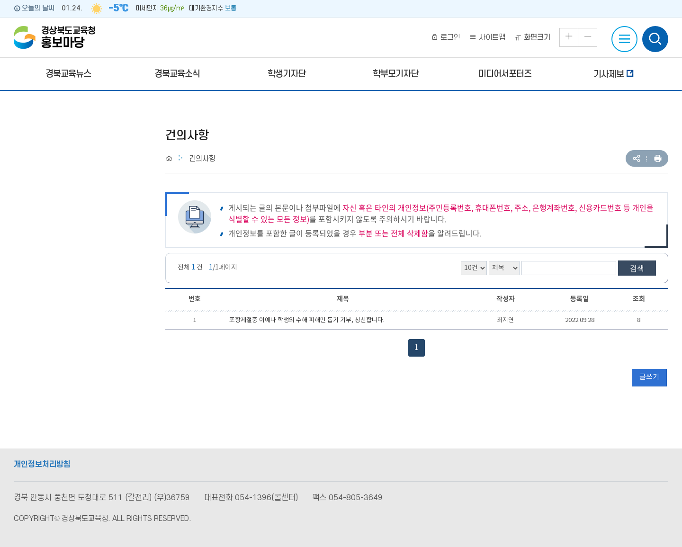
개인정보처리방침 (42, 464)
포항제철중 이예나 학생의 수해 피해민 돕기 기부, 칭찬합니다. (307, 320)
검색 (637, 268)
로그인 (445, 37)
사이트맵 (487, 37)
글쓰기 (649, 377)
